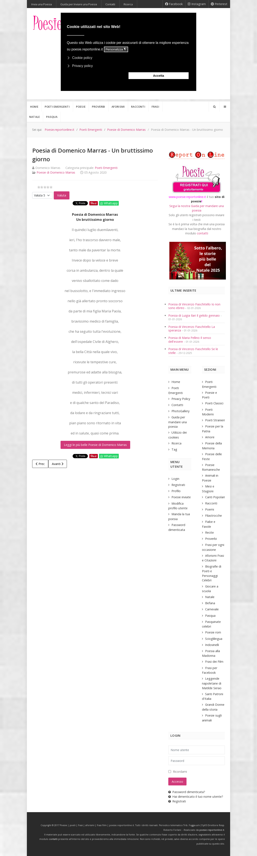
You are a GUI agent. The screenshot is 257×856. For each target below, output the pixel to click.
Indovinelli (212, 645)
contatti (202, 233)
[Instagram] (197, 4)
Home (175, 382)
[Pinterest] (219, 4)
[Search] (214, 107)
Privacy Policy (180, 399)
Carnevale (212, 609)
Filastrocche (213, 516)
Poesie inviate (181, 497)
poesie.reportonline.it (211, 829)
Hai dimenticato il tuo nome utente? (195, 797)
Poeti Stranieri (215, 420)
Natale (209, 597)
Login (175, 479)
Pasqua (210, 616)
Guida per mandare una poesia (177, 422)
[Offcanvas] (225, 107)
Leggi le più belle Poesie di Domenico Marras (95, 445)
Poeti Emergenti (106, 168)
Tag (174, 449)
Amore (209, 437)
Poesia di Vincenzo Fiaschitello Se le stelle (193, 351)
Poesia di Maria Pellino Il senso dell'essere (189, 339)
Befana (210, 603)
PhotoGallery (180, 411)
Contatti (177, 405)
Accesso (177, 781)
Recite (209, 532)
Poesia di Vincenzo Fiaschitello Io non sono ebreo (194, 306)
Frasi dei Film (214, 662)
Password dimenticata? (186, 792)
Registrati (178, 485)
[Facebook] (173, 4)
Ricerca (176, 443)
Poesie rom (213, 632)
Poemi (209, 509)
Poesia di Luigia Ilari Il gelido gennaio (194, 315)
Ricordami (180, 772)
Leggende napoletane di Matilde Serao (211, 683)
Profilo (176, 491)
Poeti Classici (214, 403)
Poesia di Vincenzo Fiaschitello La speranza (191, 328)
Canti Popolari (215, 497)
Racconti (211, 503)
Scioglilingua (213, 639)
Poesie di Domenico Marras (56, 172)
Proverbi (211, 539)
